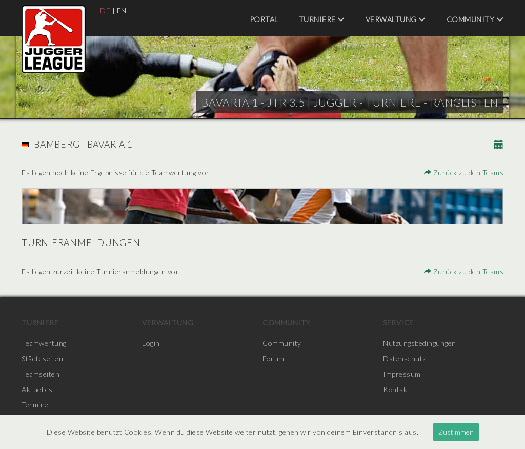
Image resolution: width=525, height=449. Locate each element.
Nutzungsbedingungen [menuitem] (419, 343)
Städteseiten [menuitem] (42, 358)
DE (105, 10)
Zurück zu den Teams (464, 172)
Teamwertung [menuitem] (44, 343)
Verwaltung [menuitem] (396, 19)
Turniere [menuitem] (322, 19)
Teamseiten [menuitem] (40, 374)
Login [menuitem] (151, 343)
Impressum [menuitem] (402, 374)
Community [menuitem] (475, 19)
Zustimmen (456, 431)
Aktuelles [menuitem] (37, 389)
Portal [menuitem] (264, 19)
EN (122, 10)
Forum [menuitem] (273, 358)
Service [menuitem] (398, 322)
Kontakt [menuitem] (397, 389)
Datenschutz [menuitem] (404, 358)
